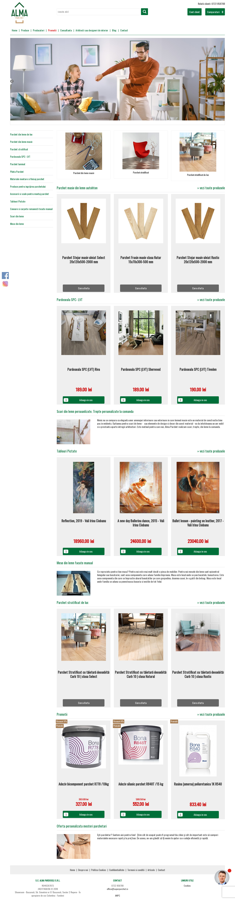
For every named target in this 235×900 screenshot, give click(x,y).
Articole (151, 870)
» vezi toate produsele (211, 188)
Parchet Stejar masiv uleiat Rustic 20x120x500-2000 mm (198, 260)
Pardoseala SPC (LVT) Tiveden (198, 369)
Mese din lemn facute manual (75, 562)
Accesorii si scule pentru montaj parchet (29, 194)
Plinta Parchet (17, 171)
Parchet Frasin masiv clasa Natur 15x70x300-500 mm (140, 260)
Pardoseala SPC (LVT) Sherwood (140, 369)
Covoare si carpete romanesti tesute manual (31, 209)
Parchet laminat (17, 164)
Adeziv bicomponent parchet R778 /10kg (84, 784)
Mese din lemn (17, 224)
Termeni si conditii (135, 870)
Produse (25, 30)
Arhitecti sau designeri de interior (92, 30)
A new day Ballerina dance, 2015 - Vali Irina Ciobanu (141, 523)
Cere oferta (83, 288)
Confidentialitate (116, 870)
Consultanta (66, 30)
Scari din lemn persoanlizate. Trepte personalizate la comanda (95, 411)
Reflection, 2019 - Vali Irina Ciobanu (84, 521)
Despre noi (83, 870)
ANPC (117, 895)
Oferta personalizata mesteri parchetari (82, 826)
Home (14, 30)
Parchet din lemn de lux (21, 134)
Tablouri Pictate (17, 201)
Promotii (52, 30)
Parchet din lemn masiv (21, 142)
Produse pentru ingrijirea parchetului (28, 186)
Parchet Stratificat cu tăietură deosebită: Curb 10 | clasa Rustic (198, 674)
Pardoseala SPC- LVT (20, 156)
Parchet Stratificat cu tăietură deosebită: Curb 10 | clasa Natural (141, 674)
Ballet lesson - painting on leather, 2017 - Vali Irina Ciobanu (198, 523)
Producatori (38, 30)
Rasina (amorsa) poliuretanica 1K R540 (198, 784)
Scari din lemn (17, 216)
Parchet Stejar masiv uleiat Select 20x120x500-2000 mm (83, 260)
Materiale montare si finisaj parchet (27, 179)
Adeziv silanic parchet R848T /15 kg (140, 784)
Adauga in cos (86, 400)
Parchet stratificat (19, 149)
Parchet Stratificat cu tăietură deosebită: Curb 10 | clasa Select (83, 674)
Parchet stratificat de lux (198, 174)
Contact (124, 30)
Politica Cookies (98, 870)
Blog (114, 30)
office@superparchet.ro (117, 888)
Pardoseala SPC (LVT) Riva (83, 369)
